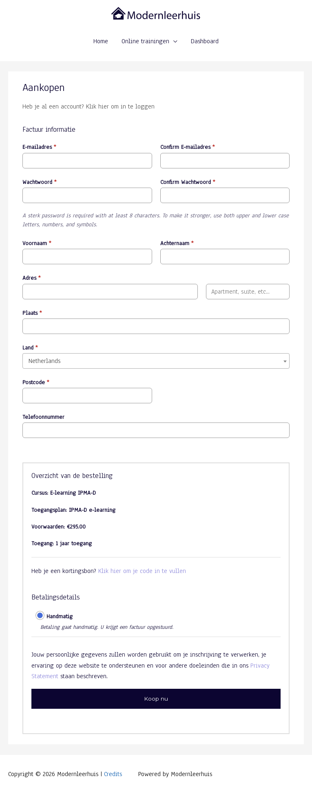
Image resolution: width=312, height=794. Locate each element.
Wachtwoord (39, 182)
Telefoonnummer (43, 417)
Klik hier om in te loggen (120, 106)
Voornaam (36, 243)
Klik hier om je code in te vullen (142, 570)
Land (30, 348)
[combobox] (156, 361)
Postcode (35, 382)
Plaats (32, 313)
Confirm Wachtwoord (187, 182)
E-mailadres (39, 147)
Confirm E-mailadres (187, 147)
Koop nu (156, 698)
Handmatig (59, 616)
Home (100, 41)
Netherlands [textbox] (44, 360)
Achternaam (177, 243)
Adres (31, 278)
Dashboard (205, 41)
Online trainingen (145, 41)
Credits (113, 774)
